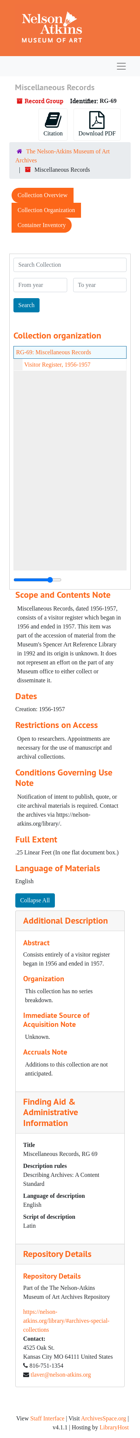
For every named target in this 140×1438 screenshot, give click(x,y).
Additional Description (65, 920)
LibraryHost (114, 1427)
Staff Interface (47, 1418)
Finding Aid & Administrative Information (50, 1112)
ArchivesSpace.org (103, 1418)
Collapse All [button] (35, 900)
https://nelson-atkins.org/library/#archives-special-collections (66, 1321)
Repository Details (57, 1254)
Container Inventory (42, 225)
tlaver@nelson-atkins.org (61, 1374)
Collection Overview (43, 195)
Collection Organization (46, 210)
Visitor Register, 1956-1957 (57, 364)
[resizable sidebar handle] (37, 580)
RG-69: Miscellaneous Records (53, 352)
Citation (53, 124)
